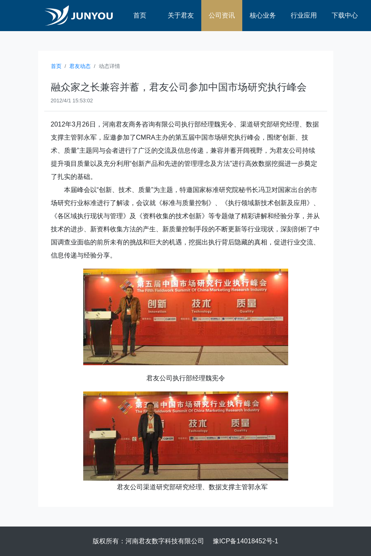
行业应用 (304, 15)
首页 (139, 15)
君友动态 (80, 66)
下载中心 (345, 15)
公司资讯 (222, 15)
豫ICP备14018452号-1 (245, 541)
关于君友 (181, 15)
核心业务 (263, 15)
